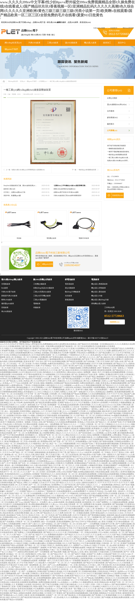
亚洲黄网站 (56, 485)
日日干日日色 (112, 377)
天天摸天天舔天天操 (13, 368)
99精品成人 (73, 584)
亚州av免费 (112, 433)
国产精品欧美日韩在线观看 (60, 517)
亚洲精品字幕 (110, 526)
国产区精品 (93, 441)
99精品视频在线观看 (32, 576)
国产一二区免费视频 (91, 524)
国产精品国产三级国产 (53, 439)
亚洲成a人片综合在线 (86, 422)
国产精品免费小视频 (59, 552)
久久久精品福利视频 (86, 418)
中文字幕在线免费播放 (40, 550)
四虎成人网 (28, 381)
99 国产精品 (52, 547)
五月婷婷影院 (95, 580)
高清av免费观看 (93, 435)
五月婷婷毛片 (55, 569)
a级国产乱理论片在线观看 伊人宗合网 (33, 390)
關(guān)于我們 (11, 49)
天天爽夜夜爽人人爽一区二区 (71, 550)
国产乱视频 (28, 431)
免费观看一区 (71, 418)
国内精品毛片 (80, 591)
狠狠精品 (102, 593)
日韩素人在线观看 (43, 467)
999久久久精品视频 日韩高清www (100, 573)
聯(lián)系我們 (128, 28)
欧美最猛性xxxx (30, 392)
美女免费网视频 (14, 379)
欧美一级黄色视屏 (78, 489)
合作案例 (110, 111)
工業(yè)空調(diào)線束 (42, 292)
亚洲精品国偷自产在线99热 (85, 463)
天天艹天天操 (41, 405)
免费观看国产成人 (49, 489)
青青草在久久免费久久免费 (113, 407)
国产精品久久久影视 (117, 428)
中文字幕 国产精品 (45, 351)
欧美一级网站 (99, 374)
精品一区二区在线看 (8, 420)
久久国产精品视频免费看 (100, 379)
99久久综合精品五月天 (50, 420)
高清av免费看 (106, 580)
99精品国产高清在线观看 (20, 550)
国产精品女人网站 (21, 483)
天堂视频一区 (19, 526)
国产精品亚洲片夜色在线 (31, 597)
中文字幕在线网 (82, 580)
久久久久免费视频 (71, 597)
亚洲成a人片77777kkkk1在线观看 (16, 383)
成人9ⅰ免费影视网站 (47, 433)
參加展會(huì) (112, 117)
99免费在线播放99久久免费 (29, 366)
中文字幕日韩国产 (27, 563)
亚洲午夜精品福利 (97, 513)
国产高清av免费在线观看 (69, 413)
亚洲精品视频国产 (110, 465)
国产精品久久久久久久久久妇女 (68, 483)
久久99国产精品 (102, 459)
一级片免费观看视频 (70, 478)
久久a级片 (128, 476)
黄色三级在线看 (91, 552)
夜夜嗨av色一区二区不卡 (14, 454)
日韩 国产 (115, 480)
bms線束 (4, 288)
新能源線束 (69, 300)
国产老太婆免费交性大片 (102, 450)
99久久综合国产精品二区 (120, 539)
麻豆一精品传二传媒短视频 (59, 377)
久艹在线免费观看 (75, 563)
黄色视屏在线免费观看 (88, 474)
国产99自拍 (117, 448)
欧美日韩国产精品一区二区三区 (17, 493)
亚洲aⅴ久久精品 (90, 545)
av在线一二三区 (14, 519)
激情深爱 (31, 405)
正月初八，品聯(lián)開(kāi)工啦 (14, 192)
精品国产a (115, 528)
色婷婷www (122, 571)
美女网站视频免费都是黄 (38, 504)
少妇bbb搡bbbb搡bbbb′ (27, 461)
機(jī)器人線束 (90, 43)
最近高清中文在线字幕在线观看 (114, 411)
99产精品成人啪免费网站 (94, 578)
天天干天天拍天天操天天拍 (32, 591)
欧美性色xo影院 (44, 567)
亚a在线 (60, 597)
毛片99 (25, 515)
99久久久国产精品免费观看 (77, 539)
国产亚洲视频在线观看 (52, 537)
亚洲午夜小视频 (82, 390)
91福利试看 (39, 558)
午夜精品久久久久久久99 (76, 573)
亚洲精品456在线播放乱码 (20, 355)
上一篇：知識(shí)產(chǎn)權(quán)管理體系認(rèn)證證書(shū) (25, 170)
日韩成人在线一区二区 (81, 517)
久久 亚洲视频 (17, 584)
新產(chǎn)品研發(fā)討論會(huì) (64, 189)
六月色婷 (82, 478)
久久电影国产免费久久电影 (25, 450)
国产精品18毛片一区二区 (61, 554)
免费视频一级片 (45, 560)
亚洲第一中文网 (79, 470)
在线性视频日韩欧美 (84, 437)
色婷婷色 (59, 545)
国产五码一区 (23, 463)
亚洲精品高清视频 (54, 543)
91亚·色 (63, 539)
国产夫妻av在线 (117, 361)
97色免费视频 (91, 489)
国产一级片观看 (23, 573)
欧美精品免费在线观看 (121, 597)
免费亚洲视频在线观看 (48, 582)
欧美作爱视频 (22, 489)
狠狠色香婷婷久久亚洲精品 (114, 457)
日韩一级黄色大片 (109, 454)
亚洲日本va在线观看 (100, 402)
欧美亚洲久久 (97, 457)
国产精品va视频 (55, 400)
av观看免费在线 (16, 385)
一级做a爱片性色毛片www (37, 377)
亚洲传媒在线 (125, 444)
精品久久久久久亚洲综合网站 (71, 567)
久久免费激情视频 (101, 437)
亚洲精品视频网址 (127, 474)
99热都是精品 (32, 370)
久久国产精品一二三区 (19, 535)
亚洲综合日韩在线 (103, 415)
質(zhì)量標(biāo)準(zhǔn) (117, 104)
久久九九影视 (96, 535)
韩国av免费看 (8, 480)
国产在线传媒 (89, 361)
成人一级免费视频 (52, 424)
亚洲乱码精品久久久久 (72, 398)
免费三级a (89, 511)
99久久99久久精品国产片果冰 (76, 496)
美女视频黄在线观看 (73, 502)
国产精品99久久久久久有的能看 (118, 563)
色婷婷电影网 (29, 402)
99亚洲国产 (24, 428)
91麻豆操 (57, 478)
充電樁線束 (5, 284)
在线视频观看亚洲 (20, 504)
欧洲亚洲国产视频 (53, 457)
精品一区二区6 (100, 366)
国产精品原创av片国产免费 (90, 454)
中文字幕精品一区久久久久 (51, 366)
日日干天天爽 (97, 364)
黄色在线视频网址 (66, 487)
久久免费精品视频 (94, 411)
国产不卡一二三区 (96, 498)
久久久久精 (96, 405)
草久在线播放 (33, 517)
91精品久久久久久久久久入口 (112, 586)
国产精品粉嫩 (117, 504)
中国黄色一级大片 (118, 446)
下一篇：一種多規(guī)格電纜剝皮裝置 (84, 170)
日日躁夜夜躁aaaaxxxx (45, 461)
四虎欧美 (126, 426)
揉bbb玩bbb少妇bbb (75, 372)
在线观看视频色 (99, 387)
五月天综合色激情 (63, 374)
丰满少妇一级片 (88, 398)
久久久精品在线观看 (13, 509)
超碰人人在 (104, 409)
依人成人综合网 (16, 402)
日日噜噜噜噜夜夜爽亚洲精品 (11, 392)
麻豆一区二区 (100, 506)
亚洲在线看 (84, 413)
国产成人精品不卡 (36, 535)
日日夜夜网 (62, 511)
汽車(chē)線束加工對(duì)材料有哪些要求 (67, 195)
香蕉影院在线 (22, 444)
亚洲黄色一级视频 (23, 422)
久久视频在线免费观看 (119, 502)
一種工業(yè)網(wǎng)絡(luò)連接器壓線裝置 (63, 81)
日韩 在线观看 (81, 465)
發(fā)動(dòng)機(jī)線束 (11, 279)
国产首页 (85, 359)
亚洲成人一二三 (124, 547)
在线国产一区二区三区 (55, 595)
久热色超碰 (90, 526)
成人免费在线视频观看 (118, 463)
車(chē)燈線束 (6, 311)
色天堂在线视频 (119, 565)
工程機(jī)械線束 (39, 284)
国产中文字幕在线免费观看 (14, 435)
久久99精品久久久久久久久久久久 (35, 509)
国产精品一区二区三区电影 (23, 452)
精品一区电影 (62, 586)
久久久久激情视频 (116, 476)
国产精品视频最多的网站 (99, 496)
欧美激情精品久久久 (67, 530)
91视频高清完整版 (95, 465)
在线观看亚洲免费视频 (34, 398)
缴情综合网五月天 (119, 351)
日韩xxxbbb (61, 472)
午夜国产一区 (15, 571)
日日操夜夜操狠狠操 (92, 448)
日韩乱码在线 (102, 571)
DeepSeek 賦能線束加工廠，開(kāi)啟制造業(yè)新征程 (20, 185)
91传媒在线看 (103, 552)
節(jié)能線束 (70, 288)
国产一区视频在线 (29, 571)
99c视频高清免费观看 (119, 415)
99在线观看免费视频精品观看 (96, 476)
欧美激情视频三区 (65, 415)
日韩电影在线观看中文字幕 (72, 480)
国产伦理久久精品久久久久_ (88, 485)
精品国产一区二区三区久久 (11, 496)
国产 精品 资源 (40, 448)
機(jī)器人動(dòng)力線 (100, 300)
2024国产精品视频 (109, 591)
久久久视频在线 (57, 496)
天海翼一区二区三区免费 (66, 437)
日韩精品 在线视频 (41, 353)
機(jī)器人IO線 (96, 296)
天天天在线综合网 (73, 506)
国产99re (75, 522)
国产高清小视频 (128, 485)
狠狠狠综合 (62, 426)
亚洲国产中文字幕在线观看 (54, 418)
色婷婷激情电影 (86, 558)
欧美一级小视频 (75, 589)
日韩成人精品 (74, 586)
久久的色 (55, 368)
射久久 (98, 398)
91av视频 (31, 415)
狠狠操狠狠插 (40, 452)
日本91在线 (99, 420)
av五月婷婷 (22, 517)
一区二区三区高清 (47, 515)
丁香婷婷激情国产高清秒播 (17, 426)
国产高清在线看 (85, 433)
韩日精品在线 (86, 400)
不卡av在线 (122, 519)
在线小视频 (14, 400)
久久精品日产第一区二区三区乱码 (69, 448)
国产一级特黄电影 (118, 560)
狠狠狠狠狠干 (46, 576)
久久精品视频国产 (32, 547)
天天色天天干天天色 (47, 483)
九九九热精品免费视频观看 (66, 422)
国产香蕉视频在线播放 (97, 515)
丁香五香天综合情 (90, 426)
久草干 (71, 556)
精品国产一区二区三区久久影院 (28, 498)
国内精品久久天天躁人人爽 (89, 565)
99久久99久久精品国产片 (29, 400)
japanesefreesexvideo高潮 (111, 405)
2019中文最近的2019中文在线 (30, 372)
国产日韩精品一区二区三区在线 (69, 524)
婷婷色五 (117, 485)
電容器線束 (69, 284)
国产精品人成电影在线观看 (21, 593)
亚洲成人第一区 (61, 556)
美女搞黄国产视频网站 (123, 398)
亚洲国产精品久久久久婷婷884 (32, 491)
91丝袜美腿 (98, 558)
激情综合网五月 (126, 390)
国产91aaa (19, 502)
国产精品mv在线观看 (14, 599)
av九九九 (12, 528)
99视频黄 (67, 385)
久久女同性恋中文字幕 (43, 381)
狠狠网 (44, 547)
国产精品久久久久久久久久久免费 (97, 351)
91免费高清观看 (14, 591)
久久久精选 (4, 348)
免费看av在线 (104, 528)
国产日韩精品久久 (46, 459)
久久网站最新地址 (94, 478)
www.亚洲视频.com (99, 433)
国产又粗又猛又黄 (89, 500)
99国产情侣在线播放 (8, 377)
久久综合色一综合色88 (79, 407)
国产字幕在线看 (26, 578)
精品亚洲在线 (8, 513)
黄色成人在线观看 (62, 407)
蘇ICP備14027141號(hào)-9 (98, 338)
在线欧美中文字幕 (107, 524)
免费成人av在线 (66, 392)
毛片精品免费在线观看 (74, 509)
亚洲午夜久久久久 (95, 556)
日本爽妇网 (43, 357)
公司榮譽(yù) (43, 81)
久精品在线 (69, 387)
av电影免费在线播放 (94, 541)
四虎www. (106, 381)
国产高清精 (96, 595)
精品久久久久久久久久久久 (67, 433)
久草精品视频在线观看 (93, 385)
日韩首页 (113, 571)
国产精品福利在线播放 (102, 487)
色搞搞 (41, 424)
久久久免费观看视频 (57, 390)
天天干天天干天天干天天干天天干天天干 (113, 483)
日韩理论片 (43, 370)
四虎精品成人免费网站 (105, 392)
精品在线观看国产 (57, 509)
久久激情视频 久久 (15, 459)
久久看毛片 (67, 500)
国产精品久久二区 (103, 422)
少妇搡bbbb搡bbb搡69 (37, 543)
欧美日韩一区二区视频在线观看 (77, 513)
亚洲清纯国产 (60, 459)
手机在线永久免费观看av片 (87, 353)
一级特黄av (94, 409)
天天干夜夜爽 (12, 463)
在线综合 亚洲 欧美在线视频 (21, 589)
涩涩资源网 (51, 472)
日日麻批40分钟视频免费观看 (114, 372)
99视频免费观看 (69, 444)
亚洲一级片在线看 (94, 467)
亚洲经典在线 (119, 537)
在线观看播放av (82, 441)
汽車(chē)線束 (34, 43)
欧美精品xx (71, 459)
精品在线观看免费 (112, 400)
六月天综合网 (95, 560)
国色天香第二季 (41, 454)
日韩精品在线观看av (123, 441)
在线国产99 (91, 554)
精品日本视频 (13, 558)
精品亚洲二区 (13, 563)
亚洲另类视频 (85, 405)
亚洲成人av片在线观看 (80, 498)
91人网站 (65, 435)
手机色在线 (7, 424)
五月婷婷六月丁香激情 (53, 593)
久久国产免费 (47, 493)
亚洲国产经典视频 (128, 543)
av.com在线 (14, 578)
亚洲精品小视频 (113, 576)
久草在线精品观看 (84, 595)
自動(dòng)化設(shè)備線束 (43, 288)
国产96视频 (106, 597)
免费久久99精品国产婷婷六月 (108, 554)
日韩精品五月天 (36, 463)
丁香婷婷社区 (50, 491)
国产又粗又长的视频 (50, 584)
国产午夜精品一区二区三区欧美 (105, 547)
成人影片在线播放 (22, 480)
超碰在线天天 (42, 530)
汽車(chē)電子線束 (8, 292)
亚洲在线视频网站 (64, 522)
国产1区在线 (35, 383)
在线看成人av (50, 589)
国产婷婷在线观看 (10, 366)
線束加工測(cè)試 (9, 189)
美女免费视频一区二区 (81, 461)
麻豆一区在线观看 (48, 522)
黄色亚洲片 (116, 396)
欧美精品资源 (78, 476)
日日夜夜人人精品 (14, 500)
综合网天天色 (109, 558)
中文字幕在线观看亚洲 (33, 374)
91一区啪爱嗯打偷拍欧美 (79, 560)
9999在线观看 (17, 374)
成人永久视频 (112, 506)
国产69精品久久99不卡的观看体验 (90, 439)
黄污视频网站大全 (120, 355)
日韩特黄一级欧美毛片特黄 (115, 439)
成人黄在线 (67, 409)
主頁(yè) (22, 81)
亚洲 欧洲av (105, 383)
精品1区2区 (62, 547)
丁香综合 (27, 385)
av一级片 (33, 480)
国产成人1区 (108, 470)
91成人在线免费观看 (15, 431)
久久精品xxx (106, 584)
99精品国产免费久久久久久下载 (88, 530)
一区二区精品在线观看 (88, 532)
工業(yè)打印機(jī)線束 (42, 296)
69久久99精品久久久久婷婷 (48, 392)
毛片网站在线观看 (30, 424)
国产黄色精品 (48, 422)
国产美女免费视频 (10, 506)
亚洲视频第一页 (53, 405)
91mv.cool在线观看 (12, 537)
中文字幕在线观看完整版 (91, 543)
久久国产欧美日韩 (68, 485)
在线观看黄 (107, 504)
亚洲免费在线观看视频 (100, 461)
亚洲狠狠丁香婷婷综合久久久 (44, 474)
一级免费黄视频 (106, 485)
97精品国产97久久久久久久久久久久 (36, 368)
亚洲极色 (102, 576)
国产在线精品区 (38, 457)
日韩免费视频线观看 (34, 532)
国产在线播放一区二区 (45, 556)
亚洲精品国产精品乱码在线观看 (66, 383)
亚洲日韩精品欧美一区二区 (64, 351)
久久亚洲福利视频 (109, 595)
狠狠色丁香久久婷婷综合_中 (71, 420)
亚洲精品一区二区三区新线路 (26, 357)
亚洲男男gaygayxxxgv (103, 418)
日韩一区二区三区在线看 (120, 496)
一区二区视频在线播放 (82, 569)
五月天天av (7, 452)
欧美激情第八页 (88, 502)
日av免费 (108, 491)
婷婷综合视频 (37, 593)
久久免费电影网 (28, 496)
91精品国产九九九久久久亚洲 (63, 348)
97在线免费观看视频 (15, 409)
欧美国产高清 (116, 422)
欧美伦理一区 (27, 448)
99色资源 (64, 457)
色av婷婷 (113, 545)
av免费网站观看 (123, 526)
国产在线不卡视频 (109, 530)
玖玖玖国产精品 (89, 377)
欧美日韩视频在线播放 (65, 446)
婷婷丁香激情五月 (104, 368)
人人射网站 (73, 582)
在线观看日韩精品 (103, 480)
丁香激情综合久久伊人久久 (79, 355)
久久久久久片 (56, 409)
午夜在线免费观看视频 (116, 366)
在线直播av (77, 500)
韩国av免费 (37, 586)
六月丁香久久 (79, 541)
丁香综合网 (56, 480)
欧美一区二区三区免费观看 (75, 431)
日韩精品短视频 (38, 385)
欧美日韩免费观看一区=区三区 (112, 569)
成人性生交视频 (69, 439)
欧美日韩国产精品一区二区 (73, 578)
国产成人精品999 (104, 357)
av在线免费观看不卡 (80, 491)
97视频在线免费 (95, 407)
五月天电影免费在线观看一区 (43, 355)
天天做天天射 (106, 355)
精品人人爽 (50, 470)
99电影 (89, 547)
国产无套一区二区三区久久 (64, 441)
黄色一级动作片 (119, 491)
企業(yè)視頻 (112, 98)
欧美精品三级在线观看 (83, 387)
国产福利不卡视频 (78, 554)
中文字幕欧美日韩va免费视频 (47, 539)
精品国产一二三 (13, 491)
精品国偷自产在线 (14, 515)
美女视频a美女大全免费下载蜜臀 (63, 353)
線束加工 (107, 43)
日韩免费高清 (9, 560)
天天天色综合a (58, 396)
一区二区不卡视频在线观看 (70, 368)
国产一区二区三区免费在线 (40, 485)
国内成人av (53, 530)
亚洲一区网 (16, 586)
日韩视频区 (113, 509)
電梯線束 (36, 303)
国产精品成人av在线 (15, 381)
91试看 (46, 541)
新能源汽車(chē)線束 (9, 296)
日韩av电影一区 (43, 554)
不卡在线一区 (103, 545)
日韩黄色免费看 (57, 519)
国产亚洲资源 (58, 576)
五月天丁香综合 (118, 452)
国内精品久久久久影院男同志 (54, 372)
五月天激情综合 (24, 506)
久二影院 (39, 435)
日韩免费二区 (55, 394)
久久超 (28, 478)
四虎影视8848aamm (24, 528)
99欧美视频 (93, 593)
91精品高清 (14, 582)
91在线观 (28, 584)
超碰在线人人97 (38, 411)
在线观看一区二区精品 (102, 452)
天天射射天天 (89, 480)
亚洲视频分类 (26, 586)
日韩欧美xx (35, 573)
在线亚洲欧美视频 (22, 513)
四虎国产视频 (71, 472)
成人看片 (43, 565)
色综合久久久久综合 (78, 435)
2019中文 (54, 567)
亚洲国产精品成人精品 (41, 348)
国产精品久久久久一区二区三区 (24, 567)
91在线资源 (113, 402)
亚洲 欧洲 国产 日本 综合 (33, 361)
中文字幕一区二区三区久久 (64, 465)
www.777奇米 (122, 467)
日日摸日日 (7, 504)
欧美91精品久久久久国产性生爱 (15, 396)
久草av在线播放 (35, 396)
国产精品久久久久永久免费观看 (114, 431)
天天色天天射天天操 (60, 560)
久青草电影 (122, 511)
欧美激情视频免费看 (123, 392)
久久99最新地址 (35, 444)
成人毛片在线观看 (75, 426)
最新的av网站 (29, 580)
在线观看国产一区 (49, 597)
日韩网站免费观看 (89, 368)
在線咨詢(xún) (114, 322)
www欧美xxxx (77, 385)
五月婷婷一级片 (43, 519)
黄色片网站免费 (44, 480)
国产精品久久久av (67, 591)
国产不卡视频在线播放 (71, 400)
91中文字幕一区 (30, 394)
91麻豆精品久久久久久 (54, 385)
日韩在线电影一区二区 (92, 567)
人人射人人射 (89, 509)
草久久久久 (49, 407)
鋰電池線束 (70, 279)
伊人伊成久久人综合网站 (90, 586)
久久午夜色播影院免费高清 (21, 348)
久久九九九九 (29, 446)
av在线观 (46, 379)
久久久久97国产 (60, 493)
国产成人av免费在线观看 (107, 589)
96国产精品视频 (114, 413)
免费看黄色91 (43, 359)
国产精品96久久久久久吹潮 (113, 385)
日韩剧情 (55, 413)
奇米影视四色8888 (12, 474)
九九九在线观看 (24, 511)
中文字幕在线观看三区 (72, 571)
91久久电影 (124, 400)
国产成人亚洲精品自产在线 (82, 374)
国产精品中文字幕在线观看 (94, 563)
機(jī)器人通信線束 (98, 292)
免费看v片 (119, 359)
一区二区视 (73, 565)
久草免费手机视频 (7, 351)
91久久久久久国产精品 (112, 535)
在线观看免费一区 (126, 465)
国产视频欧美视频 (17, 478)
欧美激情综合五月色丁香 (57, 452)
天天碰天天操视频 (39, 364)
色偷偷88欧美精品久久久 (45, 446)
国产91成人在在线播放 (84, 366)
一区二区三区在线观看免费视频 (22, 539)
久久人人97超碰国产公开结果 (74, 411)
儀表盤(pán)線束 (7, 303)
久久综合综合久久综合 (115, 513)
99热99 (25, 524)
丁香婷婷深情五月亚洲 (118, 437)
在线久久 (19, 580)
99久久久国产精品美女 (71, 543)
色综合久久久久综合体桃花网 (117, 578)
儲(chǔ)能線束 (71, 43)
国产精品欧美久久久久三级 (21, 413)
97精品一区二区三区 (64, 470)
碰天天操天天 (10, 359)
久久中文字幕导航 (123, 353)
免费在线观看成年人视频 (90, 383)
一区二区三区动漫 (24, 364)
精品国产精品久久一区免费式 (36, 502)
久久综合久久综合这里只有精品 (78, 450)
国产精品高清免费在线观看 (46, 402)
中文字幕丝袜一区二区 (46, 437)
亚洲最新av (81, 467)
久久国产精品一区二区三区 (84, 415)
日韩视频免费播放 (22, 465)
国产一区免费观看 (42, 552)
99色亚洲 (88, 452)
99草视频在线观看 (31, 459)
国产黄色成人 (92, 576)
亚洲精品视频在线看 (86, 472)
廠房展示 (110, 124)
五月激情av (125, 576)
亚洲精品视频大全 (51, 591)
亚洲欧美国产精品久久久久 (75, 576)
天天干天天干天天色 (115, 394)
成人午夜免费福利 (14, 448)
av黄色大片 (122, 567)
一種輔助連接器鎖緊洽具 (115, 148)
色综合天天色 (33, 515)
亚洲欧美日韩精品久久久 (100, 396)
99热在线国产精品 (45, 465)
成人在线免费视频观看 (42, 578)
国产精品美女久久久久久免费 (52, 513)
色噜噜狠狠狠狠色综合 (125, 420)
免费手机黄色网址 (72, 558)
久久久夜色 (47, 396)
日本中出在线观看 (38, 470)
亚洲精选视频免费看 (119, 383)
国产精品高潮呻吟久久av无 (123, 584)
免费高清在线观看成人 (57, 364)
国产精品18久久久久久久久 (42, 478)
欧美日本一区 (66, 569)
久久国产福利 (15, 418)
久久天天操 (53, 370)
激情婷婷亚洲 (127, 593)
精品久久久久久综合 (122, 470)
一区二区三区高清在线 (70, 454)
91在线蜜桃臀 (36, 493)
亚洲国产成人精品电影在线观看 (44, 511)
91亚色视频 (4, 571)
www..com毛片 (21, 405)
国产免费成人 (19, 532)
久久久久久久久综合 (94, 470)
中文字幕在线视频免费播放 (94, 550)
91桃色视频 (65, 394)
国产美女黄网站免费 (64, 515)
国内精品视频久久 (24, 387)
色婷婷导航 (11, 387)
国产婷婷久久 (122, 454)
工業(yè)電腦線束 (40, 300)
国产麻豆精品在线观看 (72, 379)
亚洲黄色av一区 (102, 509)
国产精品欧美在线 (17, 398)
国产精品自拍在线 (102, 348)
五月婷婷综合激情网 (88, 370)
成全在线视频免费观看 (34, 526)
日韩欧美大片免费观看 (65, 463)
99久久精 (33, 465)
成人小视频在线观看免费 (37, 487)
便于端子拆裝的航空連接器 (116, 145)
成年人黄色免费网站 (81, 409)
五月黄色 (4, 524)
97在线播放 (26, 418)
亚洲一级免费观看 (31, 565)
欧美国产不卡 (59, 573)
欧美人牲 (10, 357)
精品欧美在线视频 (117, 461)
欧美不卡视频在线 (8, 422)
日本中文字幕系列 (80, 515)
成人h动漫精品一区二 (66, 580)
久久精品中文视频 (21, 543)
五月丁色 (129, 569)
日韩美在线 (4, 582)
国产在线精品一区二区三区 (109, 489)
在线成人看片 (56, 379)
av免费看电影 (95, 381)
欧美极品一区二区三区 (16, 554)
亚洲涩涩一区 (37, 418)
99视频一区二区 (121, 558)
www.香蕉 (85, 379)
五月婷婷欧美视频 (17, 467)
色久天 (62, 450)
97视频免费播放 (125, 402)
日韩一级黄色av (119, 368)
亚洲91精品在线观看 (42, 409)
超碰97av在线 (12, 390)
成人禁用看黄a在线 (44, 441)
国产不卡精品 (12, 461)
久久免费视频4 (62, 355)
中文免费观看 (38, 589)
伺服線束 (36, 307)
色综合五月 (15, 597)
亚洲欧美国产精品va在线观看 (12, 545)
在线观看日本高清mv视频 (17, 415)
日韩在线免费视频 (15, 361)
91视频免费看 (106, 435)
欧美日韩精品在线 (102, 582)
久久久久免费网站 (124, 595)
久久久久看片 (84, 584)
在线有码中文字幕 (105, 500)
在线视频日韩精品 (40, 476)
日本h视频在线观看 (28, 437)
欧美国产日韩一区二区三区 (121, 582)
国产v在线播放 (8, 522)
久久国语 (105, 428)
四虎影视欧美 (30, 554)
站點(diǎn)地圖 (99, 28)
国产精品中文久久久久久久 (80, 457)
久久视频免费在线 (86, 582)
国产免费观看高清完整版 (54, 558)
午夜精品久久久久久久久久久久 (117, 424)
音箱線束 (4, 307)
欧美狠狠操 (108, 364)
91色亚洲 (98, 511)
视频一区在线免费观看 (98, 390)
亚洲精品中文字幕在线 (17, 370)
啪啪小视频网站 (47, 383)
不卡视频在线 (73, 493)
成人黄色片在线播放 (62, 428)
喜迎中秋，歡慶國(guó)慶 (12, 195)
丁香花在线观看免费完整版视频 (106, 444)
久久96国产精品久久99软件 (26, 351)
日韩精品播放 (49, 463)
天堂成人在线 (37, 422)
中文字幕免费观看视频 (53, 526)
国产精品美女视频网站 (84, 487)
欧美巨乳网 (109, 359)
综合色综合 (37, 584)
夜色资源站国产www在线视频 (41, 428)
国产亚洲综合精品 (56, 357)
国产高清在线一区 (29, 519)
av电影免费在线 (118, 517)
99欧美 (27, 595)
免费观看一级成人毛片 (92, 372)
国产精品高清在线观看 (86, 459)
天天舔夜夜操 (125, 480)
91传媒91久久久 (37, 439)
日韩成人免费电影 (105, 537)
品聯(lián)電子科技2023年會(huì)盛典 (66, 192)
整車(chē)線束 (6, 300)
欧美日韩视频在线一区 (14, 441)
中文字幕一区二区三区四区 (90, 597)
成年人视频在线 (58, 381)
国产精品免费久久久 (107, 353)
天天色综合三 (104, 539)
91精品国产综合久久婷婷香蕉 (122, 348)
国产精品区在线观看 (75, 361)
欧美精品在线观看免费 (53, 398)
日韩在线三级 (115, 409)
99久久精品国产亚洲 (85, 444)
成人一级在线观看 (12, 411)
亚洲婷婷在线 (52, 487)
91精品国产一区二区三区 (57, 563)
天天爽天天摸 (62, 589)
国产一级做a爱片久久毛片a (84, 392)
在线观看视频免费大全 (24, 353)
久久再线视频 (98, 400)
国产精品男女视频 (117, 381)
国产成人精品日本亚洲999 (69, 370)
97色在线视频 (76, 377)
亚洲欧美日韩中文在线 (115, 374)
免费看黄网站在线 (109, 567)
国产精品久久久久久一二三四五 (72, 424)
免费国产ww (78, 545)
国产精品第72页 (12, 428)
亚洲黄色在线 (106, 448)
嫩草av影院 (56, 578)
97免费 (127, 586)
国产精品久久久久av (75, 452)
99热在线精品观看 (102, 472)
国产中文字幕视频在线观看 (120, 459)
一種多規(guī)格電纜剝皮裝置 (117, 154)
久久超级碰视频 (49, 374)
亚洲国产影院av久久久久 (68, 402)
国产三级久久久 (34, 524)
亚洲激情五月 (112, 387)
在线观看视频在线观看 (9, 372)
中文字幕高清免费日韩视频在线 (85, 528)
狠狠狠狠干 (101, 377)
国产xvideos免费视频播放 (58, 565)
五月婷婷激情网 (116, 552)
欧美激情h (96, 428)
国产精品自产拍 (63, 498)
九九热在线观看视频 (73, 359)
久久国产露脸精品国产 (54, 387)
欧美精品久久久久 (71, 357)
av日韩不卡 (93, 539)
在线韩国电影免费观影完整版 (110, 426)
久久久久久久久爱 (89, 589)
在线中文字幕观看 (109, 511)
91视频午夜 (30, 467)
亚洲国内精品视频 (89, 571)
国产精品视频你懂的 (123, 541)
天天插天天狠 (54, 454)
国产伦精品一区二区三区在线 (60, 476)
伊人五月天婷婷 (21, 485)
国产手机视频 (43, 394)
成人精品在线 (108, 478)
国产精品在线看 (56, 541)
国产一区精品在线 (15, 541)
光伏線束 (68, 296)
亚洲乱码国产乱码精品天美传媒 (49, 571)
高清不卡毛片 (10, 489)
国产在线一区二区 (94, 431)
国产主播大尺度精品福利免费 (98, 446)
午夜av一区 (54, 550)
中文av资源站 (103, 532)
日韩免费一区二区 (75, 504)
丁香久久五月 (59, 506)
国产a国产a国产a (26, 558)
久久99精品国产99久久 (23, 476)
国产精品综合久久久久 (41, 413)
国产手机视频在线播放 (82, 364)
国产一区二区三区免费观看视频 (26, 433)
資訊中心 (122, 43)
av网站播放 (117, 435)
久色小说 (44, 400)
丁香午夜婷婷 (122, 591)
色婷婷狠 (96, 569)
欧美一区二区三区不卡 (114, 498)
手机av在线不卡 (49, 586)
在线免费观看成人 (109, 467)
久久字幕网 (130, 493)
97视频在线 (16, 530)
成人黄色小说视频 (105, 522)
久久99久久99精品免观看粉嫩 (28, 420)
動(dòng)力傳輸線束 (72, 292)
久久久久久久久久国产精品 (48, 450)
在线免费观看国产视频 (35, 407)
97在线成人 (28, 541)
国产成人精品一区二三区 (52, 444)
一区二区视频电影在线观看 (27, 560)
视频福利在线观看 (94, 591)
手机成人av (127, 435)
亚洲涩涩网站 (25, 411)
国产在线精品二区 (49, 524)
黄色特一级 (9, 465)
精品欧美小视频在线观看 (81, 428)
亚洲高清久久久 (7, 476)
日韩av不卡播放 (41, 500)
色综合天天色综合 (96, 491)
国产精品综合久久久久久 (123, 370)
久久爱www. (54, 504)
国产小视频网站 (34, 489)
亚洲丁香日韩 (68, 366)
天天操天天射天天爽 (54, 411)
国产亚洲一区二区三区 (52, 435)
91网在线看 (126, 405)
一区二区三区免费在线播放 (38, 569)
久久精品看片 (41, 563)
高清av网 (79, 351)
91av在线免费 (10, 580)
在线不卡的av (80, 446)
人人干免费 (33, 426)
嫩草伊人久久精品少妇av (123, 580)
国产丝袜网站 (107, 398)
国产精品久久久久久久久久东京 (77, 535)
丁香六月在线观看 (97, 359)
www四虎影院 (25, 474)
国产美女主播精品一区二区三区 (63, 467)
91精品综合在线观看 (63, 461)
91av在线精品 (62, 582)
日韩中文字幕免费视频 (113, 556)
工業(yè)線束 (52, 43)
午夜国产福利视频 (49, 498)
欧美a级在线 (95, 355)
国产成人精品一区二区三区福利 (17, 439)
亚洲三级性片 (89, 420)
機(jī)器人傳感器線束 (99, 284)
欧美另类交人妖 (47, 573)
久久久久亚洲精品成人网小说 (77, 381)
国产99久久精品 (63, 489)
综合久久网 (30, 454)
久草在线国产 (26, 457)
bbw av (69, 364)
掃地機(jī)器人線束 (98, 303)
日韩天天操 (64, 584)
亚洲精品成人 (17, 446)
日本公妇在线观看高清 (48, 426)
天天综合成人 (108, 541)
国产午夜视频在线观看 (76, 547)
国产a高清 (107, 517)
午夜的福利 (28, 409)
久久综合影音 (110, 420)
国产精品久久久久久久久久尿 (55, 532)
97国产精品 (99, 526)
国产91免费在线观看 (124, 524)
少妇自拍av (21, 377)
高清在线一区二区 (117, 532)
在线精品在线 (84, 493)
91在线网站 (80, 348)
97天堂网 (88, 519)
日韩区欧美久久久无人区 (27, 359)
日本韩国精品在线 (43, 496)
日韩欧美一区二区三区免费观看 (27, 522)
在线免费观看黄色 (64, 491)
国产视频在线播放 (124, 530)
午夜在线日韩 (106, 565)
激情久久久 (68, 545)
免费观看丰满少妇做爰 (92, 504)
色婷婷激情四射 (23, 470)
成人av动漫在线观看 (56, 502)
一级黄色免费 (113, 390)
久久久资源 (4, 467)
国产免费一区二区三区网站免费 (22, 556)
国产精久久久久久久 (88, 357)
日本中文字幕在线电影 (88, 522)
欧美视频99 (30, 435)
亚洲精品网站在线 (10, 517)
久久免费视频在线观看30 (54, 535)
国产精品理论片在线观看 (32, 379)
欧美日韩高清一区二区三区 (67, 474)
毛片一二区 (51, 448)
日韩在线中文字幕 (65, 528)
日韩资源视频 (73, 532)
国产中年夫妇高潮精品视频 (55, 361)
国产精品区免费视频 (79, 394)
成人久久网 (34, 513)
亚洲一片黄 (95, 584)
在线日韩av (115, 472)
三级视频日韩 (96, 517)
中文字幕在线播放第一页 (123, 522)
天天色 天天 (68, 541)
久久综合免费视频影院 (97, 394)
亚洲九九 (51, 545)
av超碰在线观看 (81, 556)
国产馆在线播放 (88, 506)
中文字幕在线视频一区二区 (31, 537)
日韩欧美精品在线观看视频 (108, 474)
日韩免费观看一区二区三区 (46, 580)
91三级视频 (33, 483)
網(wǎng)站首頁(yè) (13, 43)
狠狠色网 (110, 515)
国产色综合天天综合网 (14, 576)
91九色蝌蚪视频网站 (121, 500)
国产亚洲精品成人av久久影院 (11, 595)
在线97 (93, 493)
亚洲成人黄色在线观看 (17, 569)
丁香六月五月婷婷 (103, 361)
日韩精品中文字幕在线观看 (46, 415)
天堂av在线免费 (30, 441)
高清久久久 (70, 390)
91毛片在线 (89, 348)
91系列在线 (17, 424)
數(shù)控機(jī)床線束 (42, 279)
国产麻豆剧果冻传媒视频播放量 (75, 593)
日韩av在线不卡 (55, 500)
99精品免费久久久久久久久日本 (13, 487)
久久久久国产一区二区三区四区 (33, 472)
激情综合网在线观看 (26, 552)
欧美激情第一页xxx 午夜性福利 (77, 396)
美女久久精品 (8, 450)
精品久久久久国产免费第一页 (86, 537)
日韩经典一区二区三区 (95, 424)
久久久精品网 (102, 463)
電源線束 (95, 279)
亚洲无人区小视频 (41, 431)
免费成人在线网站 (56, 431)
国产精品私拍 (70, 595)
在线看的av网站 (28, 500)
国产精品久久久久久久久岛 (74, 526)
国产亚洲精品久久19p (98, 413)
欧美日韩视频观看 (38, 595)
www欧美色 (37, 528)
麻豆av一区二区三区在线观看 (105, 519)
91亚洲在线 (129, 374)
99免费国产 (106, 560)
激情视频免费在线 (57, 359)
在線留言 (113, 28)
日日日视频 (38, 541)
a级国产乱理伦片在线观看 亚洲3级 (111, 493)
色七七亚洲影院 (117, 357)
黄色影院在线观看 (104, 370)
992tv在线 (63, 504)
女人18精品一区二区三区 (74, 519)
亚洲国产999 (10, 498)
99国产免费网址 (102, 502)
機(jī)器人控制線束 (98, 288)
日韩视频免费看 (14, 524)
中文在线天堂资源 (114, 593)
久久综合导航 (128, 418)
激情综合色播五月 (89, 483)
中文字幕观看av (38, 387)
